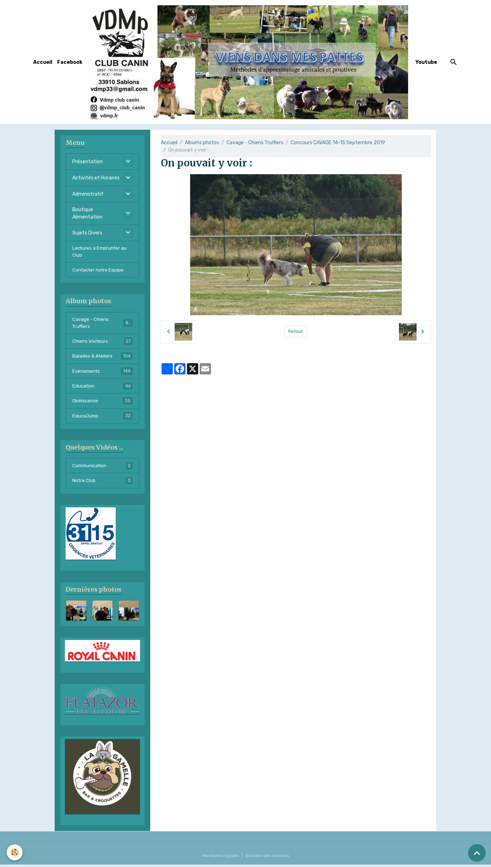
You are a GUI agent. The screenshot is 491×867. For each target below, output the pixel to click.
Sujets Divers (87, 233)
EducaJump (102, 419)
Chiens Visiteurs (102, 343)
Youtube (426, 62)
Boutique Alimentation (87, 213)
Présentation (87, 162)
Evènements (102, 373)
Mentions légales (220, 858)
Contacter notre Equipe (99, 271)
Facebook (69, 62)
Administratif (87, 194)
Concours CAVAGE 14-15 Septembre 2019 (338, 143)
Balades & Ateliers (102, 358)
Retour (296, 332)
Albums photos (202, 143)
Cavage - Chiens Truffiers (254, 143)
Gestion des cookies (267, 858)
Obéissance (102, 404)
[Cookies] (15, 852)
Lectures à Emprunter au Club (100, 252)
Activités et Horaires (96, 178)
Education (102, 388)
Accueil (42, 62)
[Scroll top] (477, 853)
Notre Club (102, 484)
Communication (102, 469)
